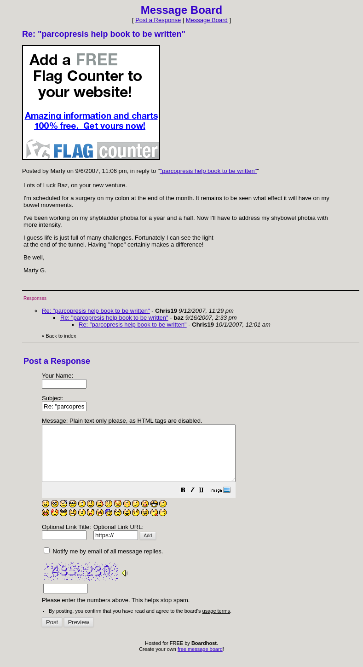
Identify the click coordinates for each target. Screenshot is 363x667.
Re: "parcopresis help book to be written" (96, 310)
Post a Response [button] (158, 20)
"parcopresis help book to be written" (208, 170)
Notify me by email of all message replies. (103, 562)
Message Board (207, 20)
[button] (206, 502)
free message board (200, 660)
